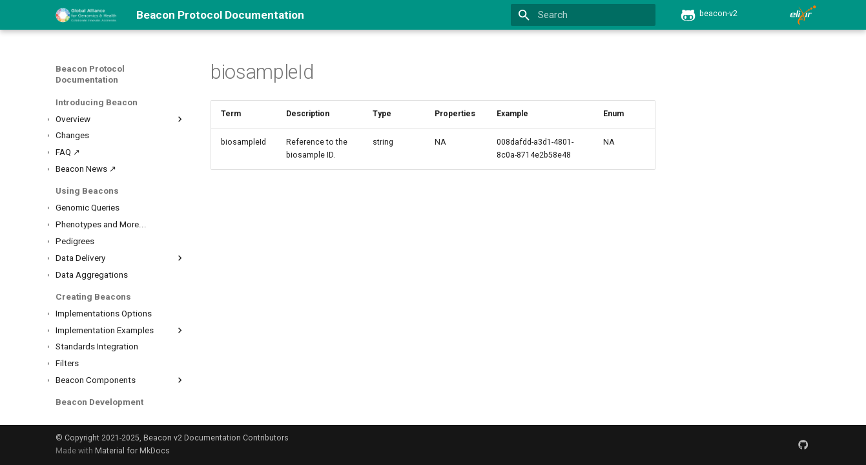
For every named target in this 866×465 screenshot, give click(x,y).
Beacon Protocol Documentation (90, 74)
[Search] (583, 15)
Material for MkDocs (132, 450)
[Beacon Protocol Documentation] (85, 15)
